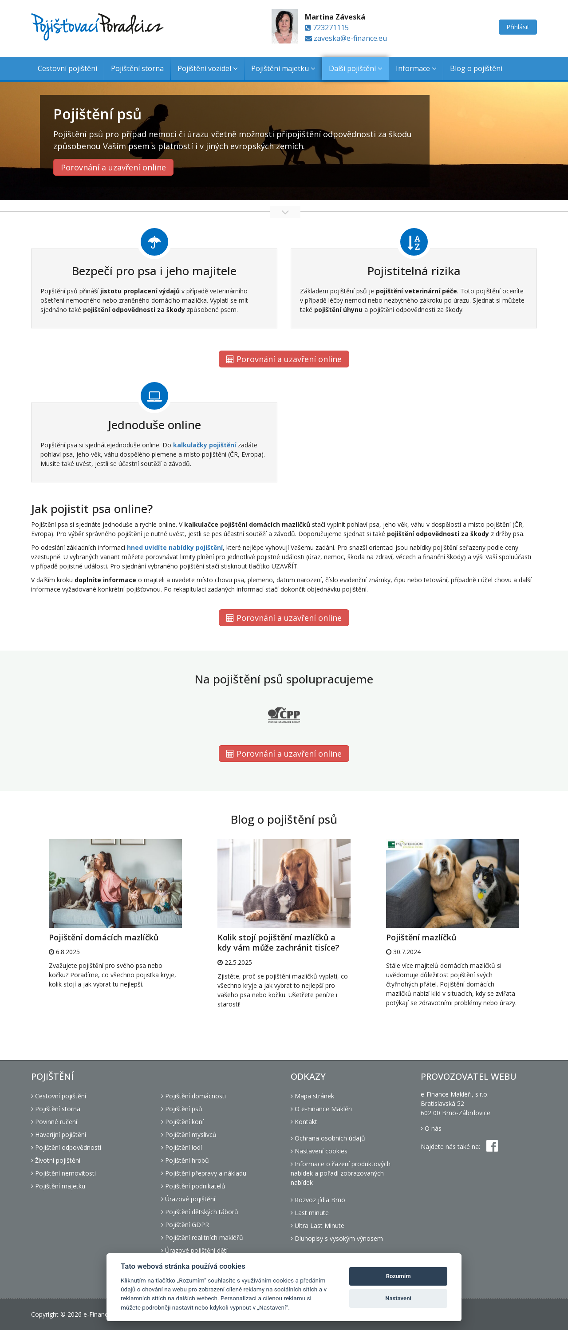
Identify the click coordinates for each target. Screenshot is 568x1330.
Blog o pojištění (476, 68)
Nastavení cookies (319, 1151)
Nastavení (398, 1298)
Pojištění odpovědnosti (66, 1147)
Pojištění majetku (283, 68)
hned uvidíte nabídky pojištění (175, 547)
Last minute (310, 1212)
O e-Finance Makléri (321, 1109)
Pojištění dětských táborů (199, 1212)
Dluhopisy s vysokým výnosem (337, 1238)
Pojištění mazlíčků (421, 937)
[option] (115, 914)
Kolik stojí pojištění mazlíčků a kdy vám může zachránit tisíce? (278, 942)
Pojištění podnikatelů (193, 1186)
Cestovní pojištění (67, 68)
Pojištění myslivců (189, 1134)
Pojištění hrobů (185, 1160)
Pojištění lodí (181, 1147)
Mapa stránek (312, 1096)
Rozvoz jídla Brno (318, 1200)
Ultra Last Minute (317, 1225)
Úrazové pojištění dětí (194, 1250)
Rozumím (398, 1276)
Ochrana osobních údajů (328, 1138)
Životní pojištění (55, 1160)
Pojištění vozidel (207, 68)
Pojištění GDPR (185, 1224)
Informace (416, 68)
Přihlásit (517, 27)
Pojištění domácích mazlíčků (103, 937)
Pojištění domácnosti (193, 1096)
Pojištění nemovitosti (63, 1173)
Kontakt (304, 1121)
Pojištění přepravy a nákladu (203, 1173)
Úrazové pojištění (188, 1199)
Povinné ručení (54, 1121)
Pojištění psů (181, 1109)
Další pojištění (355, 68)
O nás (431, 1128)
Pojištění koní (182, 1121)
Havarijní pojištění (58, 1134)
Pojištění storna (137, 68)
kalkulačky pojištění (204, 445)
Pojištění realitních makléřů (202, 1237)
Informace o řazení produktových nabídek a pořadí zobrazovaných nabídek (340, 1173)
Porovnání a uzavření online (113, 167)
